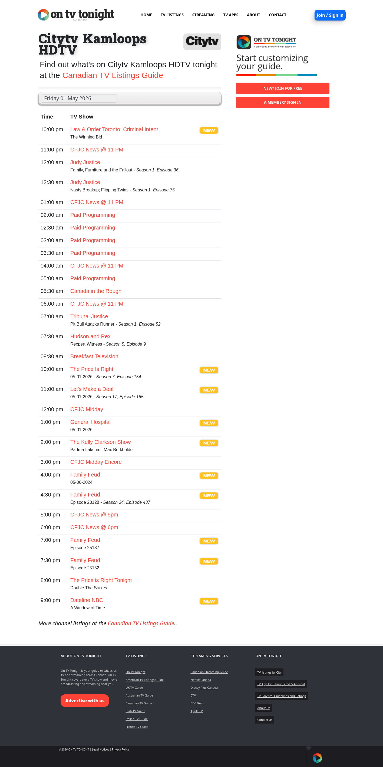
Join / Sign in (330, 15)
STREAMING (203, 14)
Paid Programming (92, 215)
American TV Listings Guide (145, 680)
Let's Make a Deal (91, 389)
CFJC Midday (86, 409)
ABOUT (253, 14)
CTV (193, 695)
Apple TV (196, 711)
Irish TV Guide (135, 711)
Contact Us (264, 720)
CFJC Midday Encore (96, 462)
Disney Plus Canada (204, 687)
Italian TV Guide (137, 719)
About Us (263, 708)
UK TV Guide (134, 687)
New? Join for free (282, 88)
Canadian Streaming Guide (209, 672)
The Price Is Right (91, 369)
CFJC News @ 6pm (94, 527)
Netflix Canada (200, 680)
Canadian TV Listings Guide (112, 75)
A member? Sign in (283, 102)
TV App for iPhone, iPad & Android (281, 684)
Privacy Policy (120, 749)
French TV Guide (137, 727)
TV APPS (231, 14)
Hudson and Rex (90, 336)
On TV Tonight (135, 672)
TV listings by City (269, 672)
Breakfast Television (94, 356)
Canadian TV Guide (139, 703)
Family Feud (85, 475)
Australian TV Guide (139, 695)
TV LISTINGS (172, 14)
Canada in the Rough (95, 291)
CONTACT (277, 14)
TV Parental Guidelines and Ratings (281, 696)
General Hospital (90, 422)
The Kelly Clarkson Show (100, 442)
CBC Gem (196, 703)
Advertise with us (84, 701)
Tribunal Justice (89, 316)
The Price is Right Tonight (101, 580)
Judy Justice (85, 162)
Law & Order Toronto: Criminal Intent (114, 129)
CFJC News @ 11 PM (96, 150)
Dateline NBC (86, 600)
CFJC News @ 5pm (94, 515)
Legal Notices (100, 749)
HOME (146, 14)
